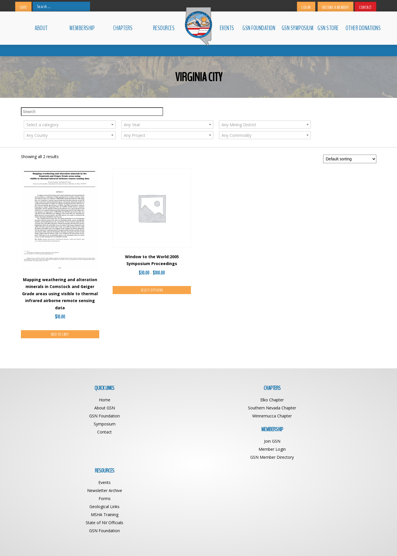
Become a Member (335, 7)
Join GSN (243, 384)
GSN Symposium (297, 28)
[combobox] (154, 109)
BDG (264, 544)
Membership (82, 28)
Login (306, 7)
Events (227, 28)
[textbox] (154, 110)
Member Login (243, 392)
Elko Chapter (154, 384)
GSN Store (328, 28)
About (41, 28)
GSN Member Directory (243, 400)
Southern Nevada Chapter (154, 392)
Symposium (65, 408)
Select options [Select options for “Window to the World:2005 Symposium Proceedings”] (152, 275)
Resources (164, 28)
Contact (365, 7)
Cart (23, 7)
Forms (332, 400)
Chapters (122, 28)
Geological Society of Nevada (186, 544)
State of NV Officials (332, 424)
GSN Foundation (258, 28)
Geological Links (332, 408)
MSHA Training (332, 416)
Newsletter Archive (331, 392)
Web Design (247, 544)
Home (65, 384)
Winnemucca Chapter (154, 400)
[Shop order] (349, 143)
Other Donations (361, 28)
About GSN (65, 392)
